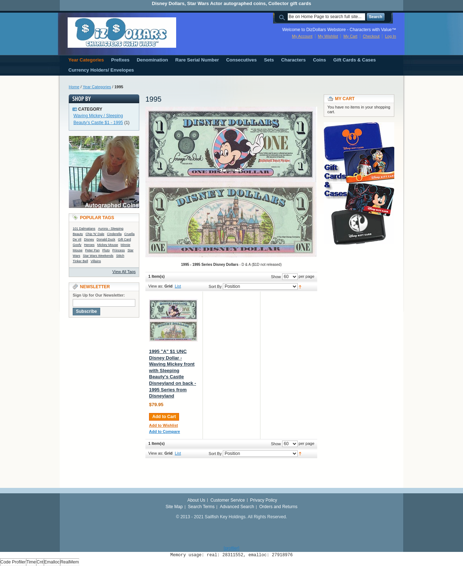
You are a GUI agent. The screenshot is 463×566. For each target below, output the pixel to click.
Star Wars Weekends (98, 256)
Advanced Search (237, 506)
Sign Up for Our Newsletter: (99, 295)
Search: (283, 17)
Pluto (106, 250)
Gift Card (124, 239)
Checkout (371, 36)
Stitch (120, 256)
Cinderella (114, 234)
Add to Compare (164, 431)
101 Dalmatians (84, 228)
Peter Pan (92, 250)
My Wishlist (328, 36)
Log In (390, 36)
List (178, 286)
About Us (196, 500)
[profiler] (231, 548)
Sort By (215, 286)
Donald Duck (106, 239)
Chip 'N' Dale (94, 234)
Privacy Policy (263, 500)
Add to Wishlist (163, 425)
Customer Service (228, 500)
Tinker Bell (80, 261)
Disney (89, 239)
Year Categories (97, 87)
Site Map (174, 506)
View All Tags (124, 271)
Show (276, 277)
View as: (155, 286)
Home (74, 87)
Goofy (77, 245)
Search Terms (201, 506)
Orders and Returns (278, 506)
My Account (302, 36)
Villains (96, 261)
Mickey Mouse (107, 245)
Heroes (89, 245)
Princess (118, 250)
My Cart (350, 36)
